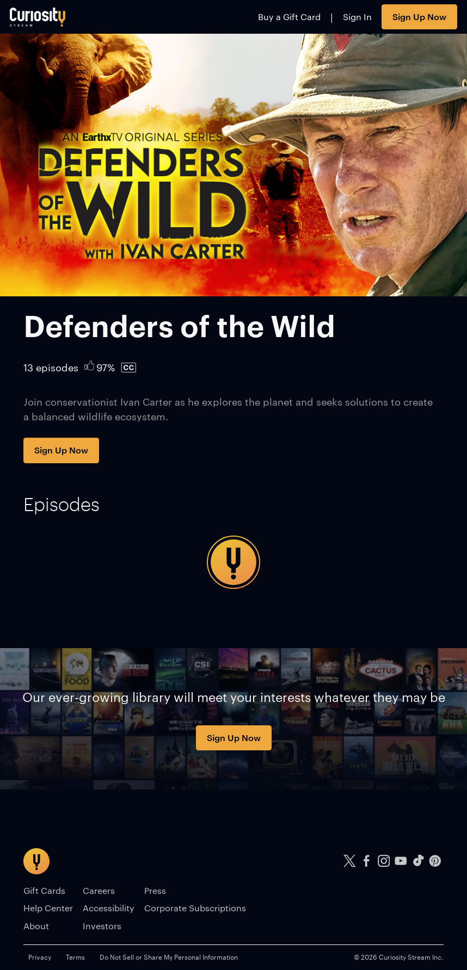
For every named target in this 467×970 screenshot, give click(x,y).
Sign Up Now (419, 16)
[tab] (61, 504)
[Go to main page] (38, 17)
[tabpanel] (233, 562)
